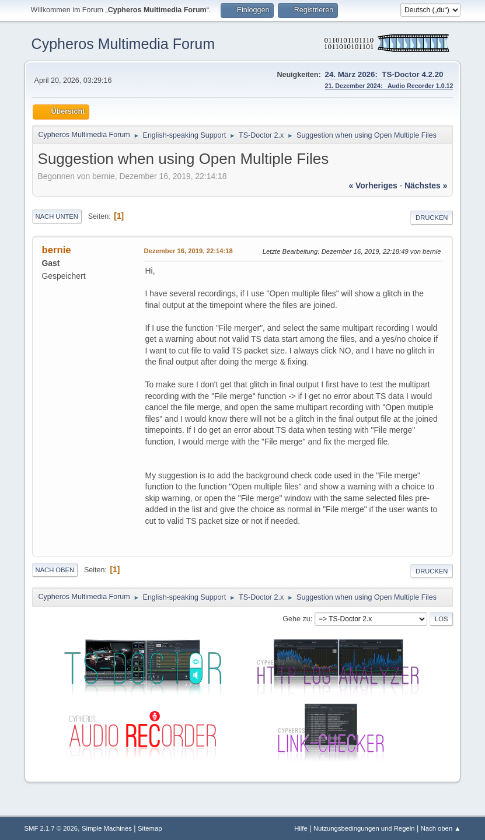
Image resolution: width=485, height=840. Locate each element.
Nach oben (55, 569)
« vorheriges (372, 185)
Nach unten (57, 216)
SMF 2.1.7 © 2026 (51, 828)
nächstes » (425, 185)
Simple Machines (107, 828)
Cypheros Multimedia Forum (123, 44)
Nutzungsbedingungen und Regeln (364, 828)
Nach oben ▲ (441, 828)
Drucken (432, 217)
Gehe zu (296, 619)
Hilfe (301, 828)
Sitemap (150, 828)
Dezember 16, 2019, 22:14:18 (188, 250)
